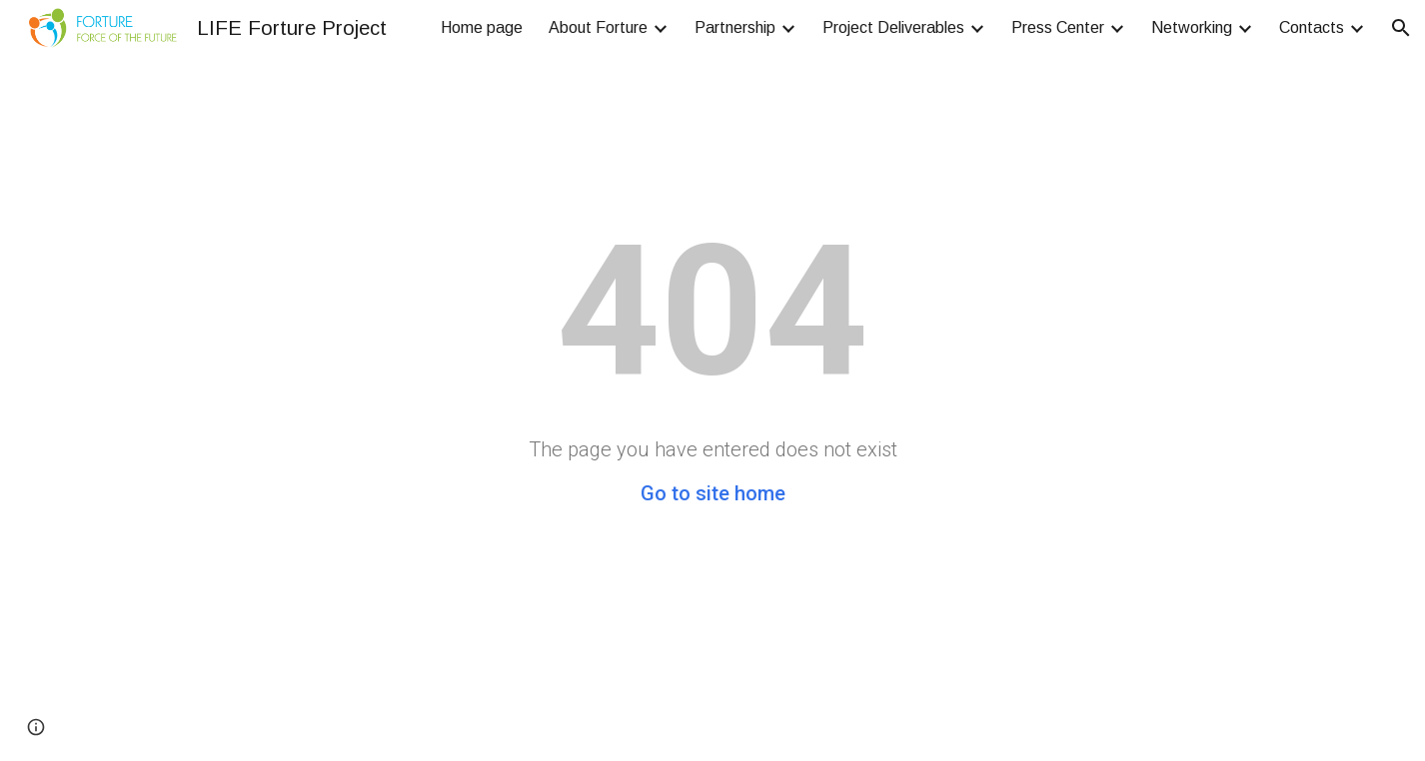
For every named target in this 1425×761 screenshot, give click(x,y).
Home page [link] (482, 27)
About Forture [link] (598, 27)
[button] (1401, 28)
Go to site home (713, 493)
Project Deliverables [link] (893, 27)
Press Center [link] (1057, 27)
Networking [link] (1191, 27)
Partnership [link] (735, 27)
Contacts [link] (1311, 27)
